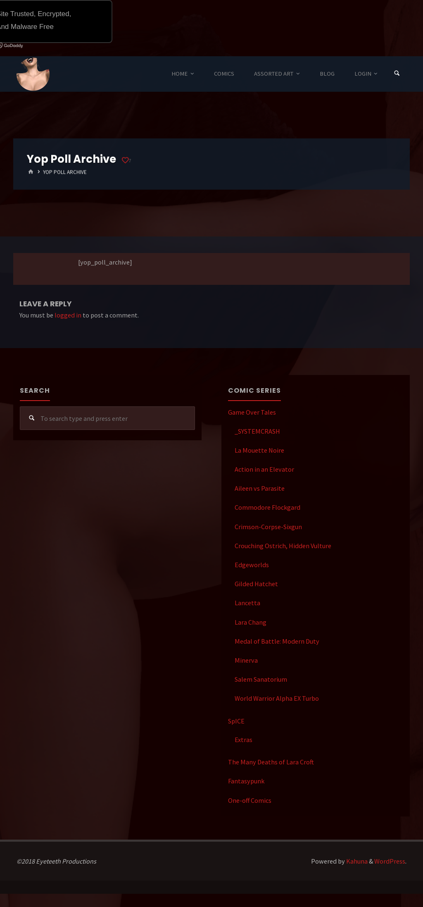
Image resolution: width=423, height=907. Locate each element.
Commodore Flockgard (267, 507)
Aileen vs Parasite (260, 488)
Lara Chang (250, 622)
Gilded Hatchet (256, 584)
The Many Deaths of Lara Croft (271, 762)
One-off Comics (249, 800)
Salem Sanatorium (261, 679)
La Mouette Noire (259, 450)
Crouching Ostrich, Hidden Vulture (283, 546)
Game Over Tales (252, 412)
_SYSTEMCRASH (257, 431)
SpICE (236, 721)
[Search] (397, 73)
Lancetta (247, 603)
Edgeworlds (252, 565)
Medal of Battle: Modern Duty (277, 641)
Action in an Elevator (264, 469)
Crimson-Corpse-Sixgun (268, 527)
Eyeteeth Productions (33, 74)
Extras (243, 739)
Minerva (246, 660)
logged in (68, 315)
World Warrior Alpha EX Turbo (277, 698)
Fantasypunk (246, 781)
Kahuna (356, 861)
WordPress (389, 861)
